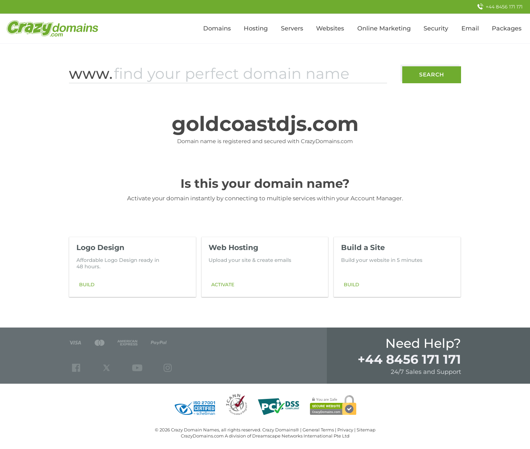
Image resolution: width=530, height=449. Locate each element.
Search (431, 74)
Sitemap (366, 429)
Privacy (345, 429)
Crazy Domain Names (195, 429)
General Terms (318, 429)
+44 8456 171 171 (409, 359)
